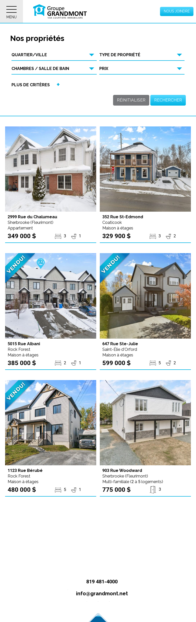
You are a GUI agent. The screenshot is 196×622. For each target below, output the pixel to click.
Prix (103, 68)
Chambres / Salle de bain (40, 68)
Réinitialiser (131, 100)
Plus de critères (30, 84)
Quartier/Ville (29, 54)
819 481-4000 (96, 582)
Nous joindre (177, 11)
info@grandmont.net (95, 594)
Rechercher (168, 100)
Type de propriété (119, 54)
